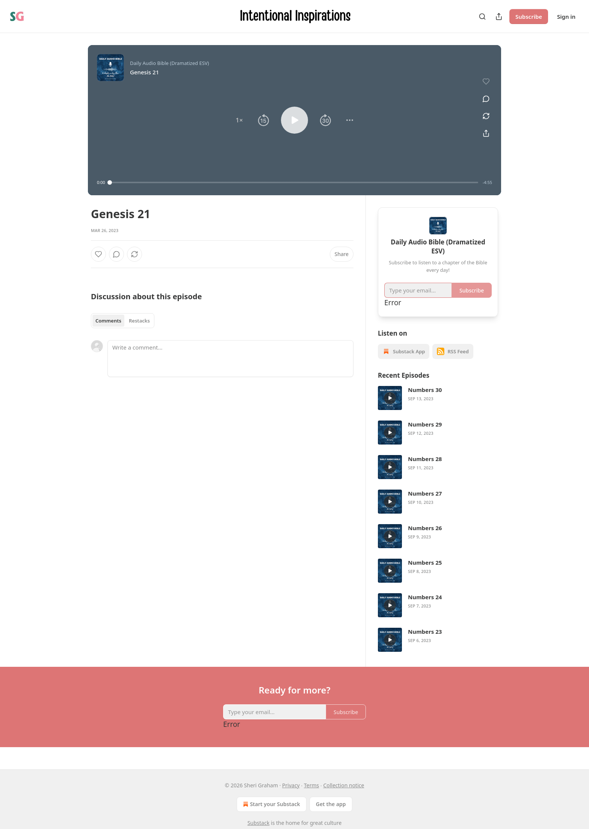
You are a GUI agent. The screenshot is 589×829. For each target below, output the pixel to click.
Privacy (291, 785)
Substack (259, 822)
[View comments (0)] (486, 99)
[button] (239, 120)
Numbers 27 (425, 493)
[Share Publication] (498, 16)
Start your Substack (271, 804)
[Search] (482, 16)
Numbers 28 (425, 459)
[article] (438, 398)
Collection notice (343, 785)
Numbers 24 (425, 597)
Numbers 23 (425, 631)
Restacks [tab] (139, 320)
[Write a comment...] (230, 358)
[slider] (294, 182)
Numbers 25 (425, 562)
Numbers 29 (425, 424)
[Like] (98, 254)
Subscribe (528, 16)
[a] (390, 398)
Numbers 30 (425, 389)
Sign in (566, 16)
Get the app (331, 804)
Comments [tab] (108, 320)
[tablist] (122, 320)
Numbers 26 (425, 528)
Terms (311, 785)
